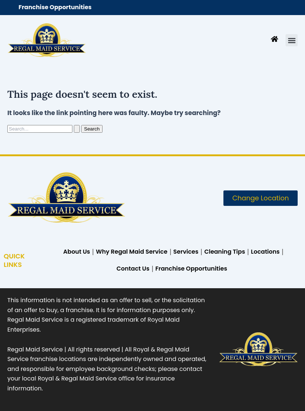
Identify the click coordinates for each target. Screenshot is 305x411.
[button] (292, 40)
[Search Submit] (77, 129)
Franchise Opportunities (55, 7)
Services (185, 251)
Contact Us (133, 268)
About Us (76, 251)
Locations (265, 251)
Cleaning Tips (224, 251)
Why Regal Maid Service (131, 251)
